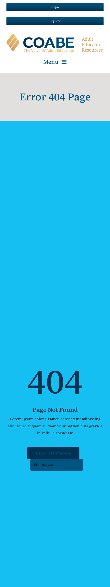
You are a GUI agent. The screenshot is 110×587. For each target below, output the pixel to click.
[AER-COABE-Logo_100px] (55, 34)
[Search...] (56, 465)
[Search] (36, 465)
